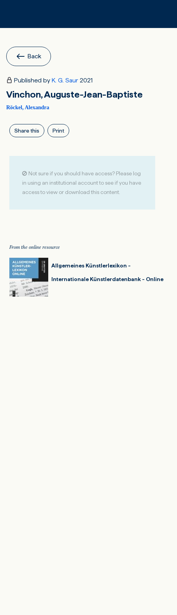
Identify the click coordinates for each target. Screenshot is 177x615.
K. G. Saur (65, 80)
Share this (26, 131)
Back (28, 56)
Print (58, 131)
